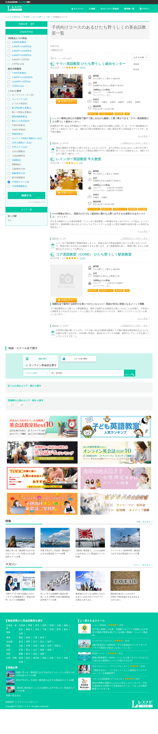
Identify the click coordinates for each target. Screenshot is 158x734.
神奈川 (29, 654)
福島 (66, 650)
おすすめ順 (138, 57)
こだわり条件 (31, 394)
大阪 (21, 670)
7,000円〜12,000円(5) (22, 77)
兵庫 (28, 670)
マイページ (77, 9)
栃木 (66, 654)
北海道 (22, 650)
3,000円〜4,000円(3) (21, 51)
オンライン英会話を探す (117, 386)
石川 (35, 666)
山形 (59, 650)
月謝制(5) (16, 160)
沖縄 (21, 687)
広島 (21, 674)
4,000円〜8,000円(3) (21, 55)
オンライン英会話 (110, 9)
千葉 (44, 654)
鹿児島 (36, 682)
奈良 (49, 670)
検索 (92, 9)
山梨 (21, 658)
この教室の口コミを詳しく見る (131, 146)
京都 (35, 670)
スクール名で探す (80, 386)
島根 (49, 674)
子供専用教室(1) (19, 186)
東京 (21, 654)
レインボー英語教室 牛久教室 (81, 169)
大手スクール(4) (19, 147)
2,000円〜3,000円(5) (21, 46)
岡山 (28, 674)
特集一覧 (129, 9)
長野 (28, 666)
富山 (42, 666)
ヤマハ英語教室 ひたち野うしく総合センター (94, 67)
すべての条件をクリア (36, 202)
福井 (49, 666)
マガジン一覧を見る (141, 590)
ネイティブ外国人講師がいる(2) (27, 138)
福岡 (21, 682)
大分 (59, 682)
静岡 (28, 662)
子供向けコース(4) (20, 182)
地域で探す (42, 386)
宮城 (51, 650)
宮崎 (66, 682)
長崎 (44, 682)
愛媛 (21, 678)
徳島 (42, 678)
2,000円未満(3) (19, 42)
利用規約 (9, 727)
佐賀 (51, 682)
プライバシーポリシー (27, 727)
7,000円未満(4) (19, 73)
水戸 (12, 427)
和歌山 (57, 670)
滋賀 (42, 670)
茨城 (51, 654)
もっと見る (140, 139)
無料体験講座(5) (19, 116)
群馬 (59, 654)
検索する (26, 195)
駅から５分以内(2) (20, 121)
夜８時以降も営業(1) (21, 108)
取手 (22, 427)
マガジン (145, 9)
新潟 (21, 666)
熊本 (28, 682)
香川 (28, 678)
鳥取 (42, 674)
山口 (35, 674)
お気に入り (70, 104)
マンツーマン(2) (19, 99)
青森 (30, 650)
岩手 (37, 650)
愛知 (21, 662)
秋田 (44, 650)
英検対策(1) (17, 134)
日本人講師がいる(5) (21, 142)
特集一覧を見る (143, 546)
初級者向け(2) (18, 173)
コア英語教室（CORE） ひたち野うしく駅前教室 (96, 275)
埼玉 (37, 654)
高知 (35, 678)
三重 (35, 662)
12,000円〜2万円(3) (21, 81)
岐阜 (42, 662)
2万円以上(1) (18, 86)
